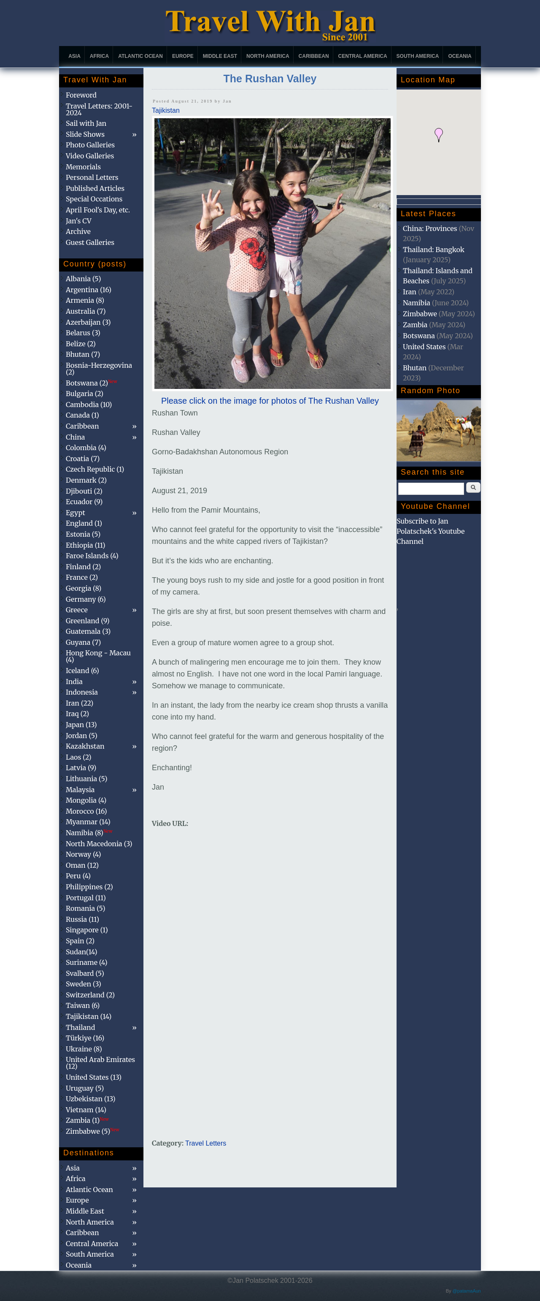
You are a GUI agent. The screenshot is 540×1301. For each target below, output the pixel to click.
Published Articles (95, 188)
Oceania (459, 56)
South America (418, 56)
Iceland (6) (82, 670)
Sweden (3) (83, 984)
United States (424, 346)
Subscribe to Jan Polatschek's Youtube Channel (430, 531)
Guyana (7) (83, 642)
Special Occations (94, 199)
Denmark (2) (86, 480)
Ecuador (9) (84, 501)
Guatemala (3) (88, 631)
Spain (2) (80, 941)
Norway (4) (83, 854)
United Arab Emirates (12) (100, 1062)
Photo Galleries (90, 145)
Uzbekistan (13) (91, 1099)
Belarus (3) (83, 333)
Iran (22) (79, 703)
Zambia (415, 324)
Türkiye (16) (85, 1038)
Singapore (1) (87, 930)
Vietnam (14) (86, 1109)
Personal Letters (92, 177)
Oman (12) (82, 865)
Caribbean (314, 56)
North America (267, 56)
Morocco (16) (86, 811)
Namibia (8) (89, 832)
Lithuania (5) (87, 778)
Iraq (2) (77, 713)
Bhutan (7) (83, 354)
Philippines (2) (89, 887)
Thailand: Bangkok (433, 249)
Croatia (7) (83, 458)
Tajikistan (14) (88, 1016)
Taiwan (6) (83, 1005)
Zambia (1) (87, 1120)
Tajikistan (166, 110)
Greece (77, 610)
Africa (99, 56)
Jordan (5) (81, 735)
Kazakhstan (85, 746)
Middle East (220, 56)
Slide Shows (85, 134)
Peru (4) (78, 876)
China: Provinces (430, 228)
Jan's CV (79, 221)
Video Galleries (90, 156)
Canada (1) (82, 415)
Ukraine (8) (84, 1049)
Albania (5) (83, 278)
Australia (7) (86, 311)
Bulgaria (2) (84, 393)
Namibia (416, 303)
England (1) (84, 523)
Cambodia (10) (89, 404)
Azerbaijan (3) (88, 322)
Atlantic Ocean (140, 56)
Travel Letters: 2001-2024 (99, 109)
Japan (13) (81, 724)
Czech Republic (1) (95, 469)
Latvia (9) (81, 767)
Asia (74, 56)
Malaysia (80, 789)
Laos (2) (79, 757)
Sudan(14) (81, 952)
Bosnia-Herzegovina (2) (99, 368)
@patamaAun (467, 1290)
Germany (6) (86, 599)
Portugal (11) (86, 898)
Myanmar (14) (88, 822)
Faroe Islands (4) (92, 555)
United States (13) (94, 1077)
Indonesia (82, 692)
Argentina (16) (88, 289)
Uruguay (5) (85, 1088)
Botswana (419, 335)
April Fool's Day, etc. (98, 210)
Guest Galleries (90, 242)
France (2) (82, 577)
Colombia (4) (86, 447)
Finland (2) (83, 566)
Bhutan (415, 368)
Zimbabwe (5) (92, 1131)
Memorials (83, 167)
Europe (183, 56)
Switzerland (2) (90, 995)
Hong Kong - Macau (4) (98, 656)
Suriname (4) (87, 962)
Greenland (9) (88, 621)
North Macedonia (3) (99, 843)
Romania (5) (85, 908)
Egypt (75, 512)
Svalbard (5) (85, 973)
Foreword (81, 95)
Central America (362, 56)
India (74, 681)
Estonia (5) (83, 534)
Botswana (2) (91, 383)
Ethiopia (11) (85, 545)
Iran (409, 292)
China (75, 437)
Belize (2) (81, 344)
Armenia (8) (85, 300)
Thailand (80, 1027)
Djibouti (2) (84, 491)
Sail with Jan (86, 123)
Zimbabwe (420, 314)
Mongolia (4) (86, 800)
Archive (78, 231)
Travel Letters (205, 1143)
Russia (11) (82, 919)
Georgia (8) (83, 588)
